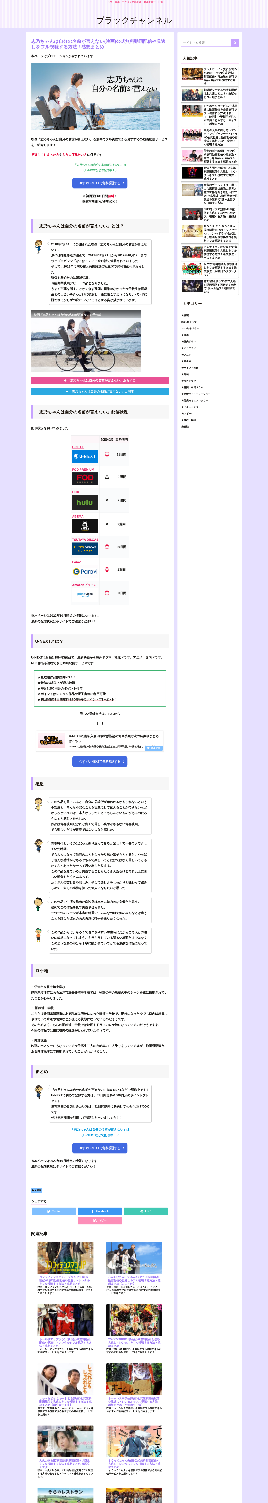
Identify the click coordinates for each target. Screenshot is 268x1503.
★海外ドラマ (188, 380)
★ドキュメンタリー (192, 407)
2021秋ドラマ (189, 322)
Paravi (76, 562)
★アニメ (186, 354)
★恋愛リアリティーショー (195, 394)
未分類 (185, 426)
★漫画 (185, 315)
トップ (235, 1493)
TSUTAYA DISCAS (85, 540)
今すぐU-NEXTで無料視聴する (100, 183)
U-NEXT (78, 447)
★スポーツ (187, 413)
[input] (210, 43)
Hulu (75, 492)
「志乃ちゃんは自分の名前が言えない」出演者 (101, 392)
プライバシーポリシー (216, 1493)
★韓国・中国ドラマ (192, 387)
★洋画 (185, 374)
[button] (235, 43)
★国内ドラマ (188, 341)
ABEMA (77, 517)
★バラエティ (188, 348)
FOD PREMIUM (83, 470)
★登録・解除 (188, 420)
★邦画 (36, 1192)
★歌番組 (186, 361)
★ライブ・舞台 (189, 367)
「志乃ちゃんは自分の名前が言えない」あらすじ (101, 381)
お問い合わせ (193, 1493)
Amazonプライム (84, 585)
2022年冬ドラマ (190, 328)
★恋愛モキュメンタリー (194, 400)
